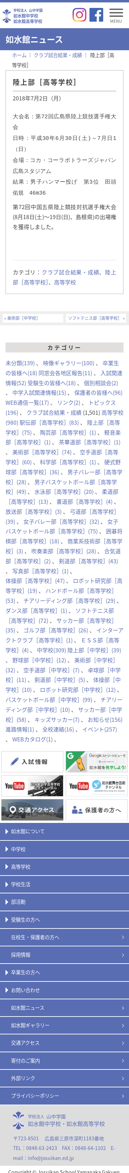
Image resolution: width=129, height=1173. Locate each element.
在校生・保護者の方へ (35, 931)
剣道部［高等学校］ (88, 555)
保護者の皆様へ (98, 387)
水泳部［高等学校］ (64, 486)
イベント (99, 723)
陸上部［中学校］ (94, 644)
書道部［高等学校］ (84, 496)
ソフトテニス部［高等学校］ (95, 313)
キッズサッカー (56, 714)
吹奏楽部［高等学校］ (63, 545)
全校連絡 (58, 723)
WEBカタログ (32, 733)
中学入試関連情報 (39, 387)
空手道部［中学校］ (51, 664)
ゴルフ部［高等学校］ (55, 624)
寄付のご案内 (25, 1055)
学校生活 (20, 878)
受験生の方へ (25, 914)
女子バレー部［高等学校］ (61, 516)
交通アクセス (25, 1037)
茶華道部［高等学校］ (89, 436)
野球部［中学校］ (39, 654)
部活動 (18, 896)
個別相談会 (101, 377)
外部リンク (23, 1072)
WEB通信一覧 (27, 397)
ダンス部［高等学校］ (36, 605)
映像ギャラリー (68, 357)
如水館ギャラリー (30, 1019)
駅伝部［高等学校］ (49, 417)
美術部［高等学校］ (42, 446)
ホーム (19, 55)
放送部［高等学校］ (34, 506)
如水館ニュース (27, 1002)
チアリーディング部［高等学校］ (69, 595)
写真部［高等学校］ (40, 565)
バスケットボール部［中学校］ (49, 694)
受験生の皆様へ (52, 377)
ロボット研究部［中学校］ (78, 684)
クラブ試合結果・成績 (70, 266)
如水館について (28, 825)
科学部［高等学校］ (68, 456)
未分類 (20, 357)
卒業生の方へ (25, 966)
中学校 (51, 644)
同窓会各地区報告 (65, 367)
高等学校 (65, 276)
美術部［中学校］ (23, 313)
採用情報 (20, 949)
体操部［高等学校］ (35, 575)
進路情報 (20, 723)
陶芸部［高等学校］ (68, 427)
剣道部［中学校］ (59, 674)
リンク (68, 397)
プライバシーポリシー (35, 1090)
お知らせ (105, 714)
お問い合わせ (25, 984)
